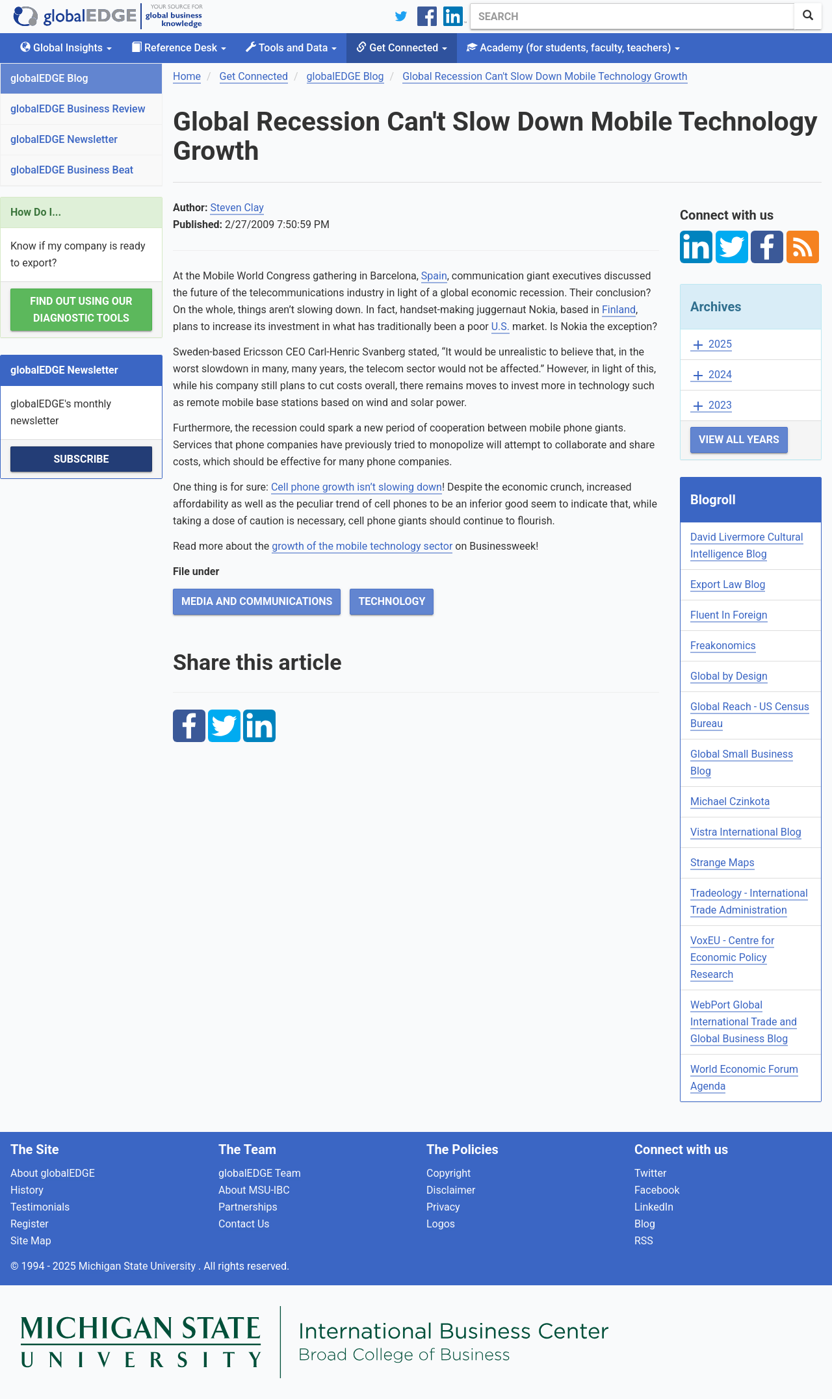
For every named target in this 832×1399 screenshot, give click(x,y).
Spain (434, 276)
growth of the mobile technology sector (362, 546)
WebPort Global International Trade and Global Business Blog (743, 1022)
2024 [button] (711, 375)
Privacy (443, 1207)
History (27, 1190)
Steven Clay (237, 207)
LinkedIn (653, 1207)
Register (29, 1224)
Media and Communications (256, 601)
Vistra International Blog (745, 832)
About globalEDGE (52, 1173)
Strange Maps (722, 862)
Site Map (30, 1241)
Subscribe (81, 459)
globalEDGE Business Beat (71, 170)
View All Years (739, 439)
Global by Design (729, 676)
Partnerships (248, 1207)
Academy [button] (573, 48)
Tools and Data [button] (291, 48)
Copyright (448, 1173)
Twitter (650, 1173)
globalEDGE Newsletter (64, 139)
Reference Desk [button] (178, 48)
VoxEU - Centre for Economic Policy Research (732, 957)
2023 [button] (711, 406)
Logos (440, 1224)
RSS (643, 1241)
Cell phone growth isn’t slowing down (356, 487)
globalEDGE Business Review (78, 109)
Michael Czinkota (730, 801)
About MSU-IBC (254, 1190)
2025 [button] (711, 345)
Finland (619, 309)
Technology (391, 601)
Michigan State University (138, 1266)
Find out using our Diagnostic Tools (81, 309)
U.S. (500, 326)
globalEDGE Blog (49, 78)
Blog (644, 1224)
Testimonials (40, 1207)
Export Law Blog (727, 584)
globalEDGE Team (259, 1173)
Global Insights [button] (66, 48)
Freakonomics (723, 645)
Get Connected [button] (401, 48)
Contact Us (244, 1224)
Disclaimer (450, 1190)
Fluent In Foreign (729, 615)
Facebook (656, 1190)
